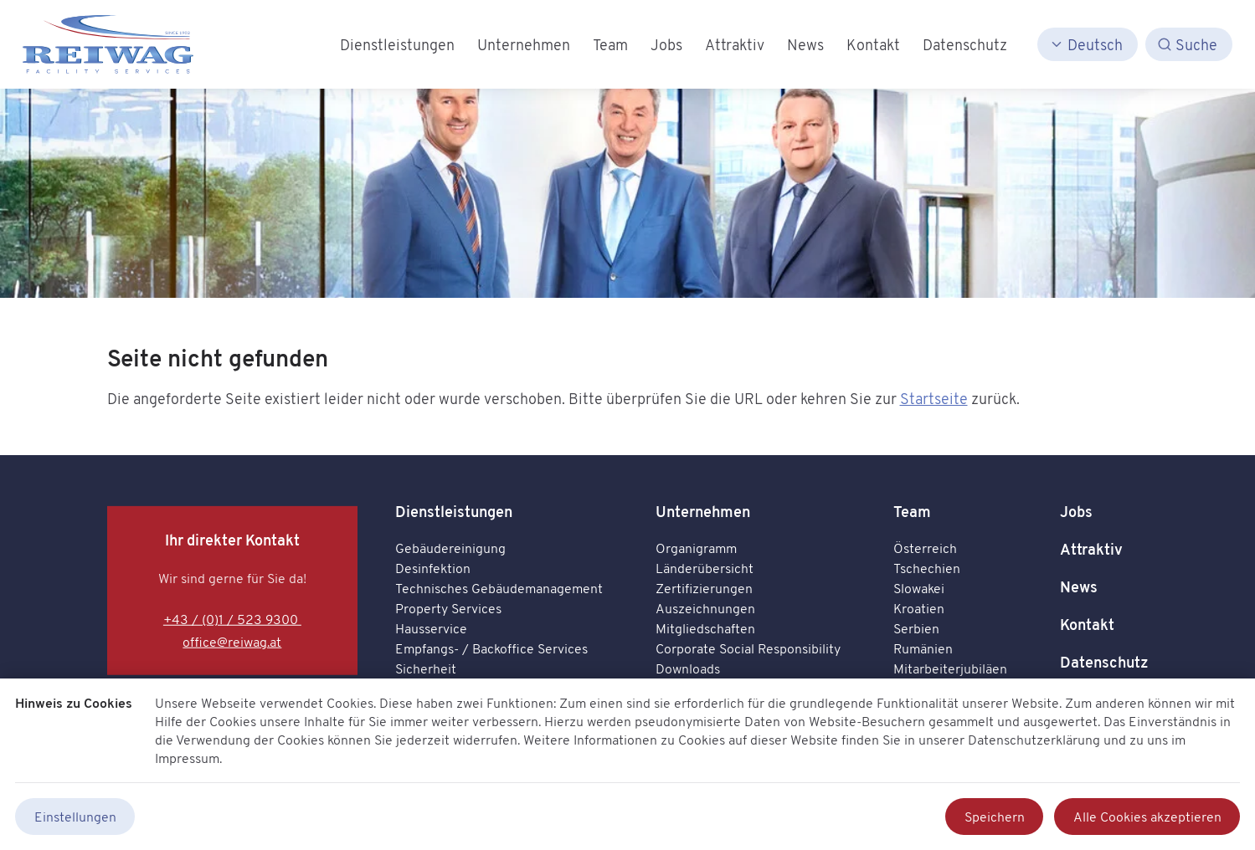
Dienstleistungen (453, 511)
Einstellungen (75, 816)
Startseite (934, 398)
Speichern (994, 816)
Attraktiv (1091, 549)
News (1079, 587)
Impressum (187, 758)
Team (912, 511)
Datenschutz (1104, 662)
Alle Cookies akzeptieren (1147, 816)
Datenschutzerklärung (1034, 740)
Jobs (1076, 511)
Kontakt (1087, 624)
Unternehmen (703, 511)
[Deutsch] (1087, 45)
